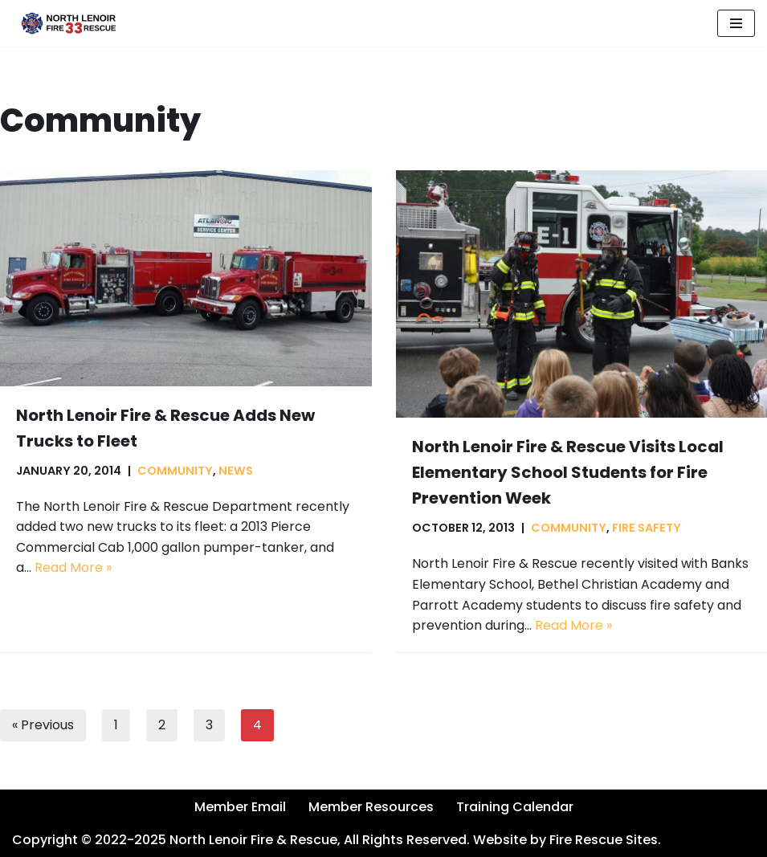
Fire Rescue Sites (603, 839)
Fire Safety (646, 528)
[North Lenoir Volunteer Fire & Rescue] (64, 23)
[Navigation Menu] (736, 23)
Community (175, 471)
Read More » (73, 567)
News (235, 471)
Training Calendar (514, 807)
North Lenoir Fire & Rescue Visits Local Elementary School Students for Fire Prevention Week (568, 472)
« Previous (43, 725)
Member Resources (371, 807)
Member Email (240, 807)
